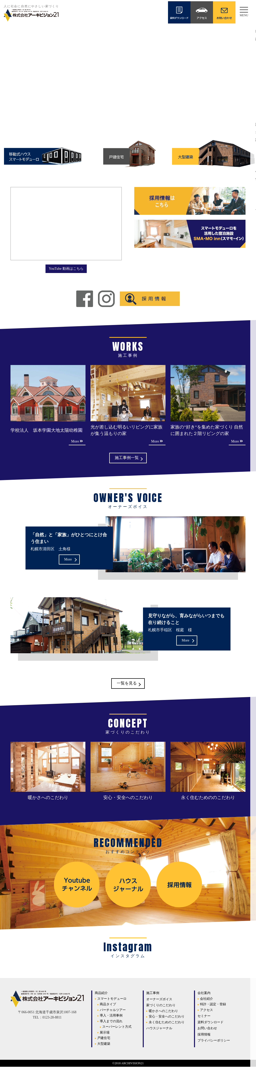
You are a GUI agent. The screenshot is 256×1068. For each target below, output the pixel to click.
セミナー (204, 1017)
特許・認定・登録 (213, 1005)
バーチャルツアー (113, 1011)
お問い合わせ (207, 1029)
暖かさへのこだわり (163, 1012)
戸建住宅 (103, 1039)
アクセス (206, 1011)
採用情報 (204, 1035)
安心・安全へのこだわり (166, 1018)
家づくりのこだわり (161, 1006)
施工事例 (152, 994)
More (68, 560)
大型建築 (103, 1044)
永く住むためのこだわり (166, 1023)
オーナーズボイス (159, 1000)
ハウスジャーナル (159, 1029)
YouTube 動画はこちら (66, 268)
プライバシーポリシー (214, 1042)
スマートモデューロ (111, 1000)
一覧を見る (127, 684)
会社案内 (204, 994)
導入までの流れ (111, 1022)
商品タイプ (108, 1005)
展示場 (105, 1033)
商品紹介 (101, 994)
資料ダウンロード (211, 1023)
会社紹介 (206, 1000)
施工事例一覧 (126, 458)
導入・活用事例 (111, 1016)
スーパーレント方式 (117, 1028)
